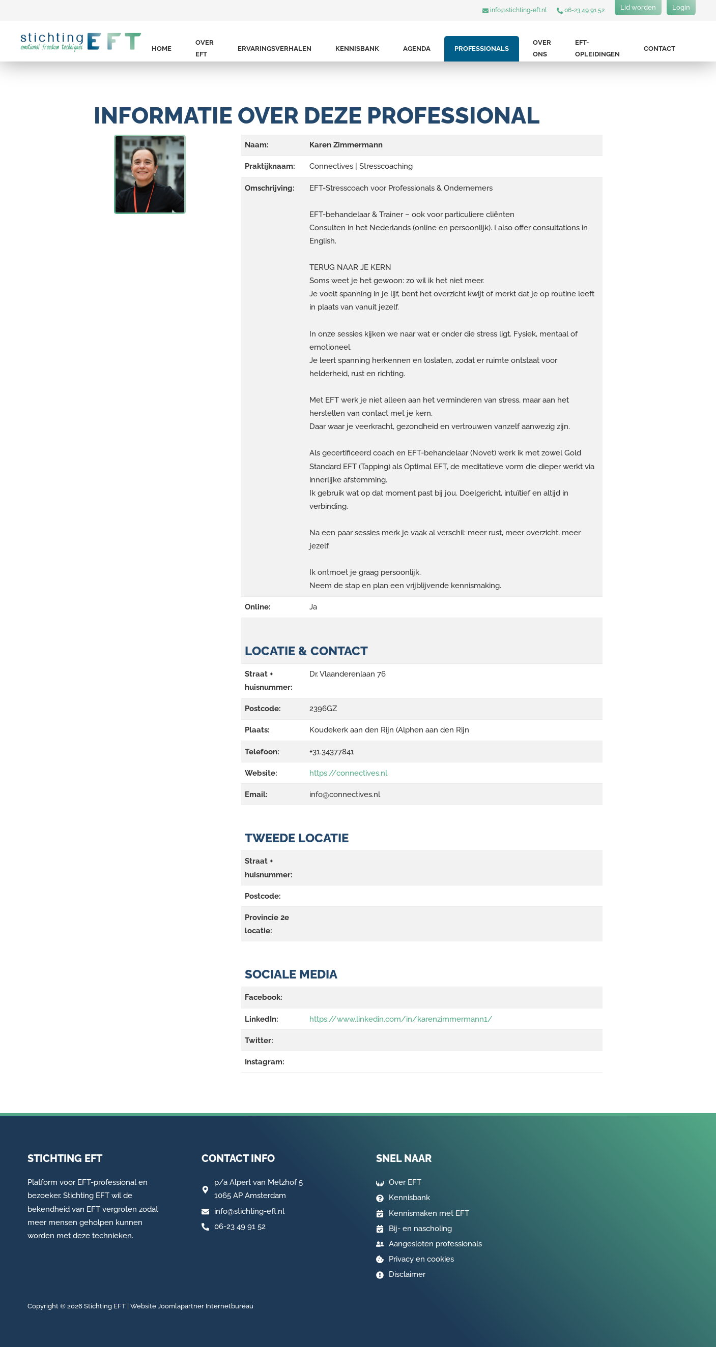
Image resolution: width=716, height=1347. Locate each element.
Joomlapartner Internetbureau (205, 1306)
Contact (659, 48)
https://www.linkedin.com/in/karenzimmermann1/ (401, 1019)
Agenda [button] (417, 48)
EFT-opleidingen (597, 48)
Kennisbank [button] (357, 48)
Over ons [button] (542, 48)
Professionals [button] (481, 48)
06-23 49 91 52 (581, 10)
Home (161, 48)
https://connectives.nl (348, 773)
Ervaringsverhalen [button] (274, 48)
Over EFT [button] (204, 48)
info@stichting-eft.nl (514, 10)
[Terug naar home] (80, 42)
